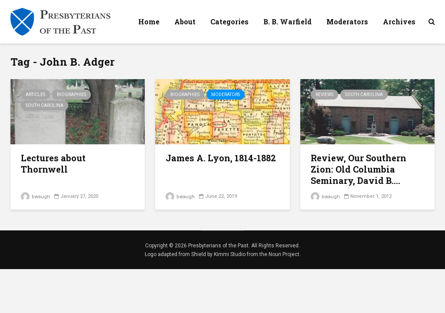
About (185, 21)
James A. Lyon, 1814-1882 (221, 157)
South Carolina (44, 105)
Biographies (71, 94)
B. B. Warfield (287, 21)
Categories (229, 21)
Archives (399, 21)
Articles (35, 94)
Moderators (347, 21)
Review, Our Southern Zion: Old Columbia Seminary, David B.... (358, 169)
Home (148, 21)
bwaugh (35, 197)
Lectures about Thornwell (53, 163)
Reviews (324, 94)
